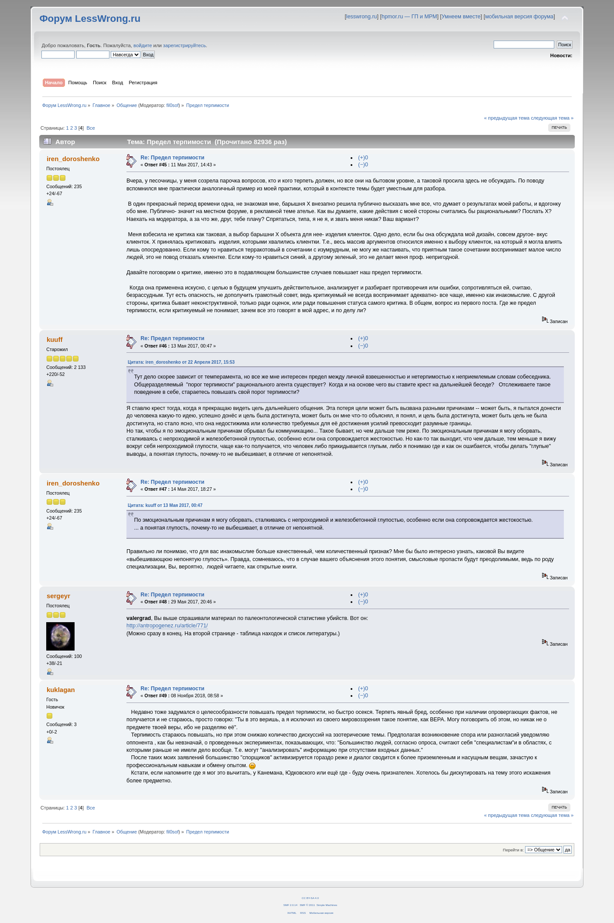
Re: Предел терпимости (172, 158)
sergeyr (58, 595)
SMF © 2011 (307, 904)
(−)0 (363, 165)
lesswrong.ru (361, 17)
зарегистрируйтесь (184, 45)
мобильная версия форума (519, 17)
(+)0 (363, 158)
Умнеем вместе (461, 17)
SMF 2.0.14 (290, 904)
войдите (142, 45)
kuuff (55, 339)
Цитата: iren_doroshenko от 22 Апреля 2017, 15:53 (181, 362)
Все (90, 128)
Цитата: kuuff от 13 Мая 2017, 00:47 (165, 505)
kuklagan (61, 689)
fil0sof (173, 105)
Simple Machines (327, 904)
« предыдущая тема (506, 118)
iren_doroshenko (73, 158)
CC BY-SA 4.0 (310, 897)
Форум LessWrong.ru (89, 18)
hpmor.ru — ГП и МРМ (409, 17)
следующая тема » (552, 118)
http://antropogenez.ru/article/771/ (167, 626)
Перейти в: (513, 849)
